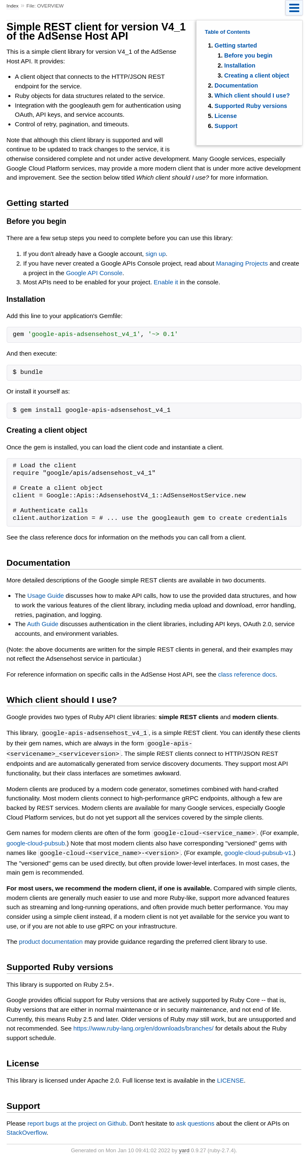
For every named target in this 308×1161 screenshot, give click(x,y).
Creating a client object (256, 75)
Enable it (166, 282)
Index (13, 6)
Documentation (236, 85)
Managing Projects (242, 263)
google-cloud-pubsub (36, 841)
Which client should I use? (252, 95)
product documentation (51, 939)
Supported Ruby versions (251, 106)
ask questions (195, 1121)
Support (226, 126)
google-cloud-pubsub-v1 (258, 851)
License (226, 116)
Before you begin (248, 55)
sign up (156, 253)
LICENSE (230, 1078)
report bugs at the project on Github (77, 1121)
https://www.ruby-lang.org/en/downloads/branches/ (143, 1026)
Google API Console (94, 272)
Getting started (236, 45)
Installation (239, 65)
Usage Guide (46, 595)
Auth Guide (42, 623)
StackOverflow (27, 1130)
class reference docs (247, 674)
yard (184, 1148)
